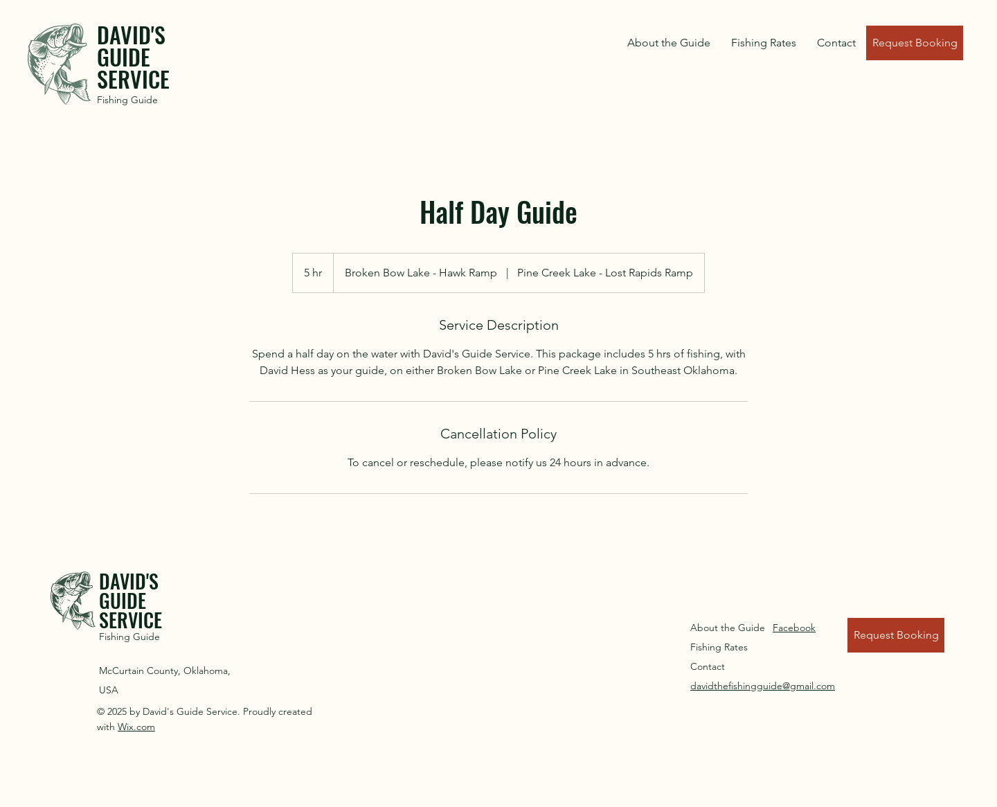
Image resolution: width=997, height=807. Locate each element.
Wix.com (136, 726)
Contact (707, 666)
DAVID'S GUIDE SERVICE (133, 56)
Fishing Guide (127, 100)
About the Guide (727, 627)
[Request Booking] (914, 43)
